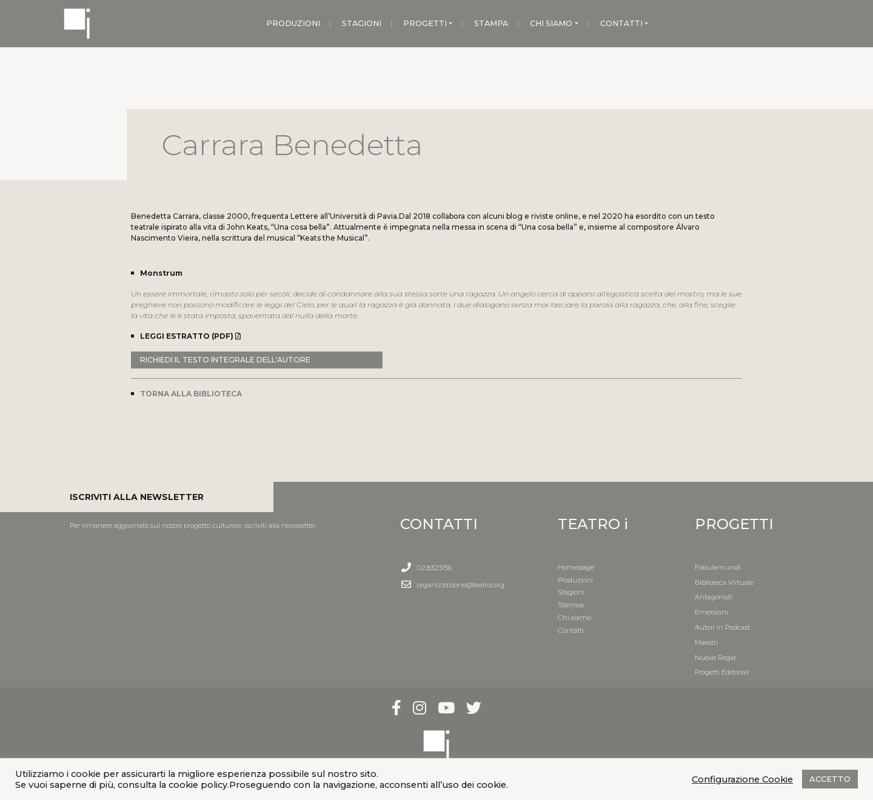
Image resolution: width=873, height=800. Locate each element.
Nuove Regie (715, 657)
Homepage (576, 567)
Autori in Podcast (722, 627)
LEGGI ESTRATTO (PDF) (190, 336)
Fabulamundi (718, 567)
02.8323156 (434, 568)
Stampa (571, 605)
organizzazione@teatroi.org (460, 585)
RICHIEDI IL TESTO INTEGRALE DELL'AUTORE (225, 359)
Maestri (706, 642)
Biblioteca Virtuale (724, 582)
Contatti (571, 630)
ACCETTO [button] (830, 779)
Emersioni (711, 612)
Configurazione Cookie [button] (742, 779)
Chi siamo (574, 617)
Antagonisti (713, 597)
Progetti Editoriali (722, 672)
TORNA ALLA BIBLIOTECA (191, 393)
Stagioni (571, 592)
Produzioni (575, 580)
